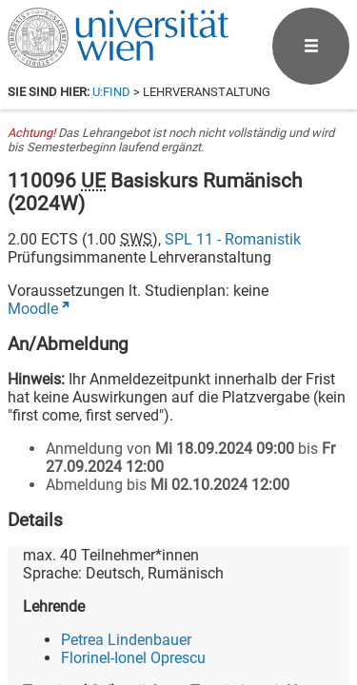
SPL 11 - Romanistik (233, 239)
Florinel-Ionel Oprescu (133, 658)
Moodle (33, 309)
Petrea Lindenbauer (126, 640)
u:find (111, 92)
